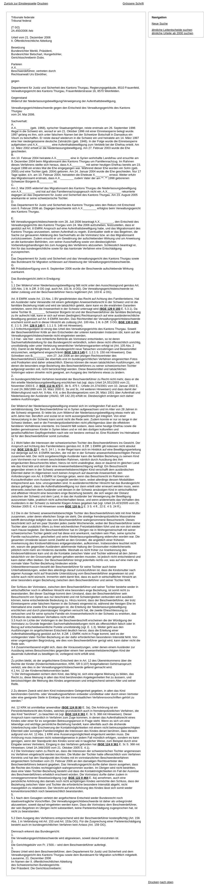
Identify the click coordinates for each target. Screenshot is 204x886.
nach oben (166, 882)
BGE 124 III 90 (72, 707)
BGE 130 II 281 (128, 322)
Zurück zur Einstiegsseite (20, 3)
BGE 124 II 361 (75, 714)
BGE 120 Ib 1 (74, 506)
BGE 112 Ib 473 (49, 385)
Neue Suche (160, 23)
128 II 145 (35, 325)
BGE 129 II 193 (110, 308)
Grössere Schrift (133, 3)
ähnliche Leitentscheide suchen (172, 29)
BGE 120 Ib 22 (27, 449)
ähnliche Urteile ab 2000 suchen (172, 33)
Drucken (42, 3)
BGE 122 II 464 (78, 777)
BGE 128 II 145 (75, 352)
